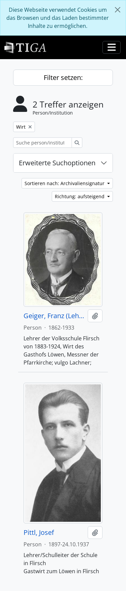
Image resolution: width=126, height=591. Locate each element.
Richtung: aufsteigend (80, 196)
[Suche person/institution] (42, 142)
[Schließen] (118, 9)
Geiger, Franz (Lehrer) (54, 316)
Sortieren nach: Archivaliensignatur (65, 183)
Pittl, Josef (39, 533)
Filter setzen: (63, 77)
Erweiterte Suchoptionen (57, 162)
